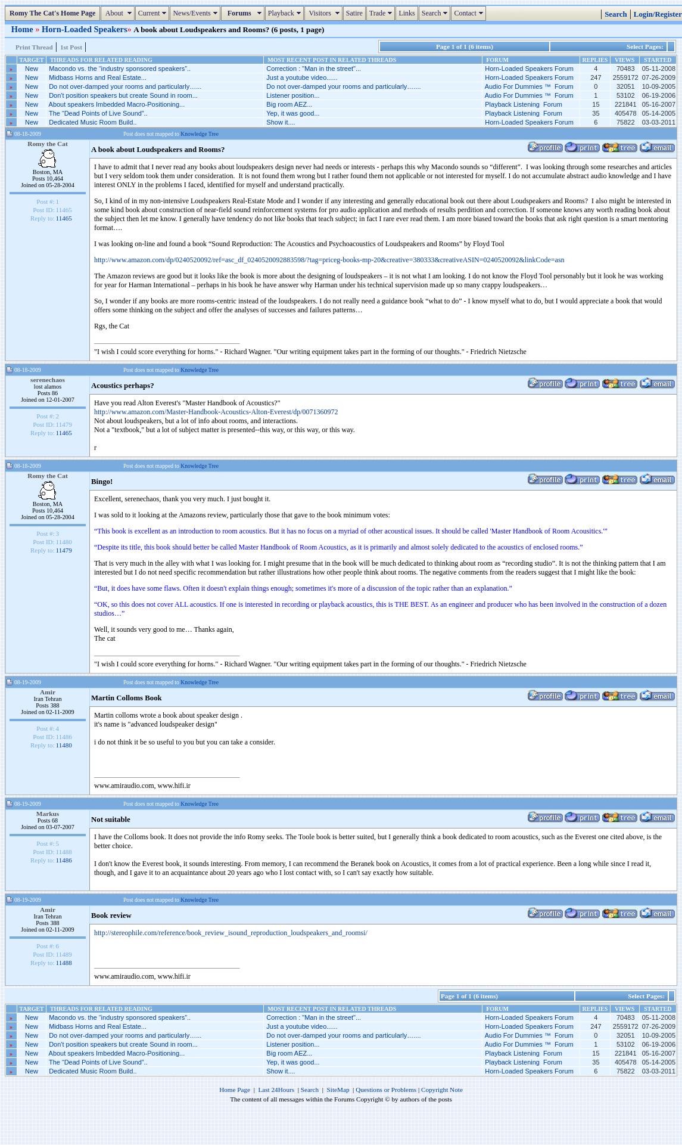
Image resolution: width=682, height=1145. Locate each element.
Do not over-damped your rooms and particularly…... (125, 86)
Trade (382, 13)
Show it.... (280, 122)
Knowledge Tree (199, 134)
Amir (47, 692)
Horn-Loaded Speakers (84, 29)
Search (436, 13)
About (119, 13)
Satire (354, 13)
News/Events (196, 13)
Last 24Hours (276, 1089)
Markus (48, 813)
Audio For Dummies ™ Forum (529, 86)
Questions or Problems (386, 1089)
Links (406, 13)
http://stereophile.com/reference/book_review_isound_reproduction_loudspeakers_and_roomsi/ (231, 933)
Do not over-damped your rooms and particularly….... (343, 86)
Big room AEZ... (289, 104)
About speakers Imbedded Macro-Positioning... (117, 104)
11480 (64, 745)
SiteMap (338, 1089)
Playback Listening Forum (523, 104)
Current (154, 13)
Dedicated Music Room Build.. (92, 122)
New (31, 68)
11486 (64, 860)
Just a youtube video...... (301, 77)
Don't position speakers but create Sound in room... (123, 95)
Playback (286, 13)
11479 (64, 550)
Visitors (324, 13)
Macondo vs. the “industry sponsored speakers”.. (120, 68)
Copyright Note (442, 1089)
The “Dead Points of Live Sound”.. (98, 113)
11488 (64, 962)
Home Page (234, 1089)
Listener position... (292, 95)
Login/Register (658, 14)
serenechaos (47, 379)
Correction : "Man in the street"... (313, 68)
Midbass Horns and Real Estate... (98, 77)
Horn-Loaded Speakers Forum (529, 68)
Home (23, 29)
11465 (64, 218)
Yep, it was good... (293, 113)
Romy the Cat (47, 143)
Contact (469, 13)
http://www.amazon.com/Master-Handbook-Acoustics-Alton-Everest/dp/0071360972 (216, 412)
